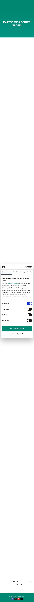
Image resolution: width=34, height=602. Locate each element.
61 (14, 582)
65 (30, 582)
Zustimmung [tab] (6, 272)
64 (26, 582)
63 (22, 582)
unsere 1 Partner (13, 283)
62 (18, 582)
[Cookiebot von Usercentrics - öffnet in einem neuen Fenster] (24, 267)
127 (17, 584)
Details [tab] (15, 272)
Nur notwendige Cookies (17, 334)
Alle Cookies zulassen (17, 328)
